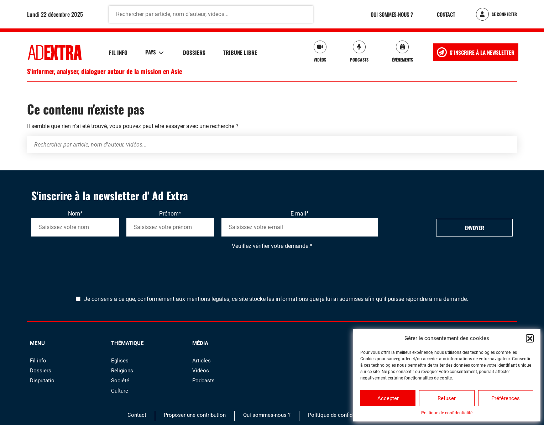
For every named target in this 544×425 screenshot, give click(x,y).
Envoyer (474, 228)
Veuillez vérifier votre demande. (272, 246)
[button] (529, 338)
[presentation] (85, 264)
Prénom (170, 213)
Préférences (505, 398)
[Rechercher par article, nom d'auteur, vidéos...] (211, 14)
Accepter (388, 398)
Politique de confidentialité (446, 412)
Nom (75, 213)
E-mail (300, 213)
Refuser (447, 398)
